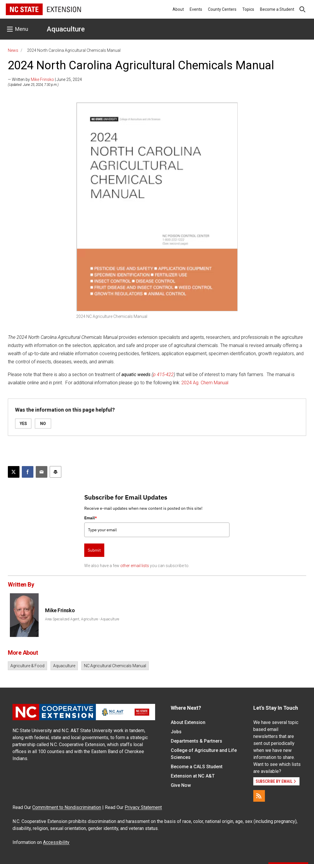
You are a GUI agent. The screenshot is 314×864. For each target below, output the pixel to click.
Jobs (176, 731)
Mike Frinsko (42, 79)
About (178, 9)
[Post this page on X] (13, 472)
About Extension (188, 722)
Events (196, 9)
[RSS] (259, 796)
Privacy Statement (143, 807)
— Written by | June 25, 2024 (45, 79)
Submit (94, 550)
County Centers (222, 9)
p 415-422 (163, 374)
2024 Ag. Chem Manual (204, 382)
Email (90, 517)
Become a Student (277, 9)
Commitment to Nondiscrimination (66, 807)
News (13, 50)
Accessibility (56, 842)
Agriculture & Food (27, 665)
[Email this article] (41, 472)
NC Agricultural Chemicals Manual (115, 665)
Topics (248, 9)
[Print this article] (55, 472)
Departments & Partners (196, 741)
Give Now (181, 785)
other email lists (134, 565)
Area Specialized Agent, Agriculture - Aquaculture (82, 619)
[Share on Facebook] (27, 472)
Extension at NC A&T (193, 776)
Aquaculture (66, 29)
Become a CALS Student (197, 766)
